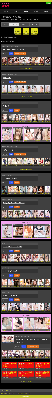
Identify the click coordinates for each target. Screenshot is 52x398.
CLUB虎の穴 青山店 (10, 178)
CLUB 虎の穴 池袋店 (10, 271)
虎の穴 (25, 140)
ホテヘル (24, 24)
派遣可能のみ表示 (7, 41)
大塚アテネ (7, 78)
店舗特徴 (17, 31)
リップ (3, 140)
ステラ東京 (37, 140)
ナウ (3, 390)
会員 (49, 3)
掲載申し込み (28, 393)
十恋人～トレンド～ (10, 150)
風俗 (5, 24)
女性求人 (46, 11)
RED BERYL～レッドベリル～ (13, 49)
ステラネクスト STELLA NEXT (13, 203)
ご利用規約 (20, 393)
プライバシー (12, 393)
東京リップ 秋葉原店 (10, 296)
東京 (7, 390)
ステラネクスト (16, 140)
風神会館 (6, 106)
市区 (26, 31)
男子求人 (36, 11)
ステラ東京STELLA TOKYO (12, 247)
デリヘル (6, 11)
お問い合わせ (4, 393)
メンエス (34, 24)
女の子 (16, 11)
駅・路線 (34, 31)
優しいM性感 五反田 (28, 330)
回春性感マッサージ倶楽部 (29, 237)
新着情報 (26, 11)
